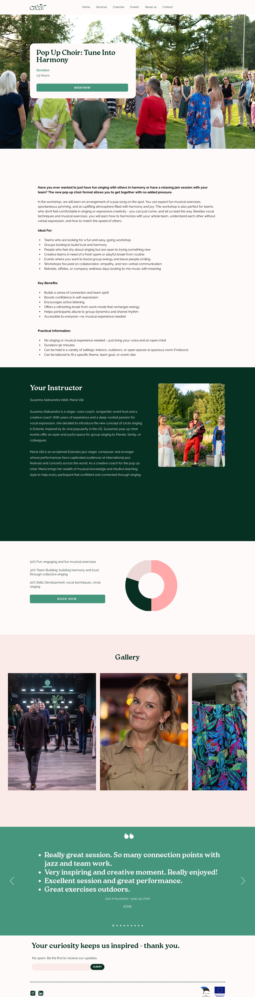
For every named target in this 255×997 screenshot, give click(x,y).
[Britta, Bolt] (127, 925)
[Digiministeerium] (124, 925)
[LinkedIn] (41, 993)
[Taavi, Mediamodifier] (131, 925)
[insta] (33, 993)
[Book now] (67, 599)
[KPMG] (120, 925)
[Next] (243, 881)
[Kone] (113, 926)
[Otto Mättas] (135, 925)
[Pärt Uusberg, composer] (138, 925)
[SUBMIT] (97, 967)
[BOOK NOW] (82, 88)
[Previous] (12, 881)
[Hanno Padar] (142, 925)
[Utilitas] (117, 925)
